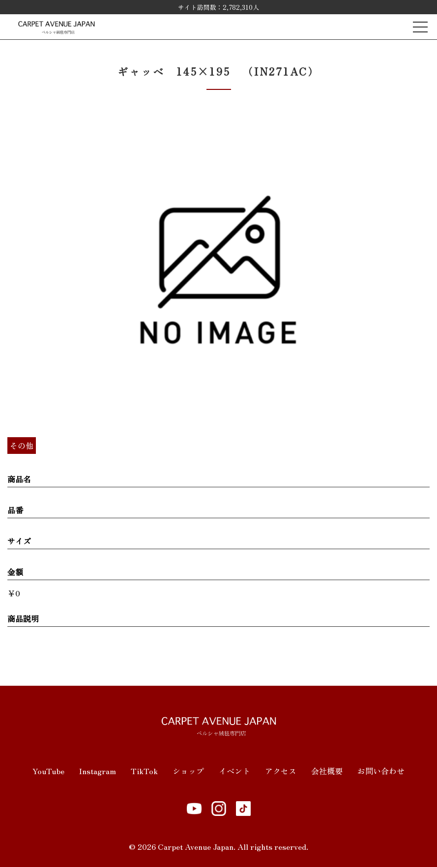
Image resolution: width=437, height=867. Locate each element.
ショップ (188, 771)
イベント (234, 771)
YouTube (48, 771)
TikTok (144, 771)
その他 (21, 445)
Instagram (97, 771)
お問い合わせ (381, 771)
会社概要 (327, 771)
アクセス (280, 771)
